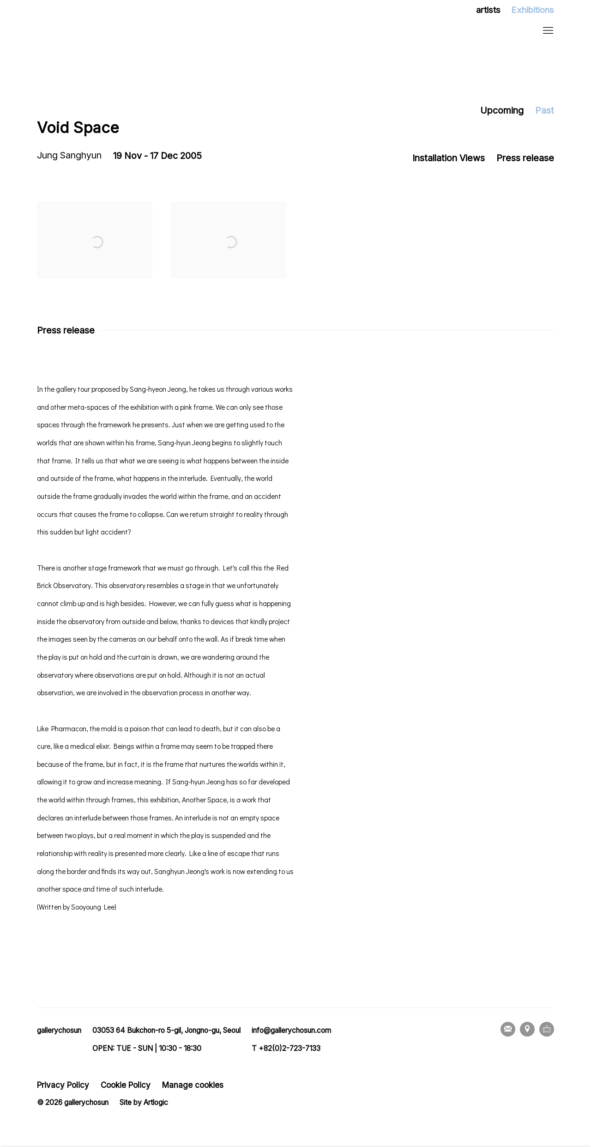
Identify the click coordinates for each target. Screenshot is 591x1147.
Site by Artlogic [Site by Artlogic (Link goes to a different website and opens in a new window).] (144, 1102)
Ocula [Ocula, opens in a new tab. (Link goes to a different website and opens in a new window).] (546, 1029)
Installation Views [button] (448, 158)
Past (544, 110)
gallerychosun (97, 31)
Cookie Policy (126, 1085)
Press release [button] (525, 158)
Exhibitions (532, 10)
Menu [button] (547, 31)
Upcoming (502, 110)
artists (488, 10)
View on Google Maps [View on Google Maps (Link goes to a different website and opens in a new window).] (527, 1029)
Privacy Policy (63, 1085)
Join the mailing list (508, 1029)
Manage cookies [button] (192, 1085)
